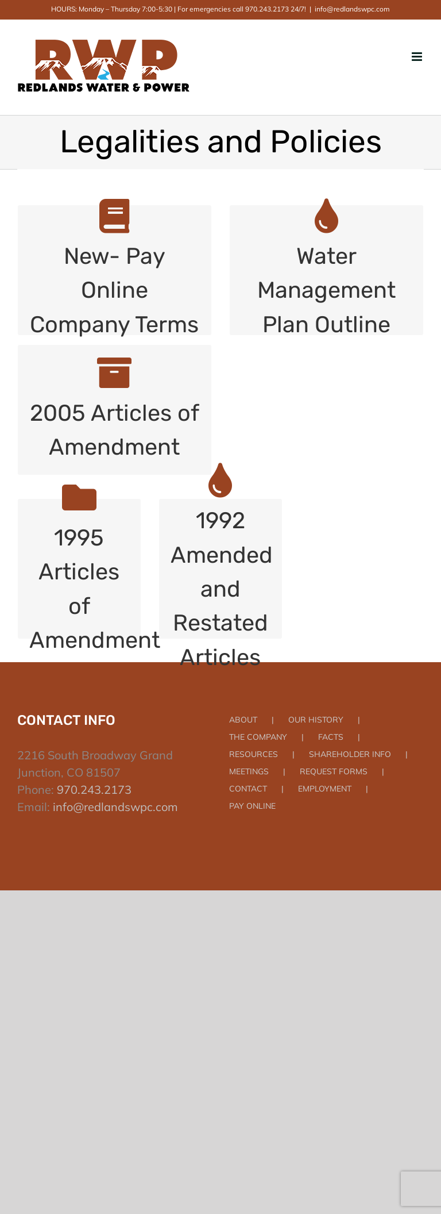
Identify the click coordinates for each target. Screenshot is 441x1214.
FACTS (330, 737)
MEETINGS (249, 771)
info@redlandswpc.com (352, 9)
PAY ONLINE (252, 806)
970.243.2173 (94, 789)
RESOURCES (253, 754)
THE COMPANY (258, 737)
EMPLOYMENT (324, 788)
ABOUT (243, 719)
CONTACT (248, 788)
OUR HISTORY (315, 719)
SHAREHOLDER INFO (350, 754)
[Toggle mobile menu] (418, 57)
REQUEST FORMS (334, 771)
